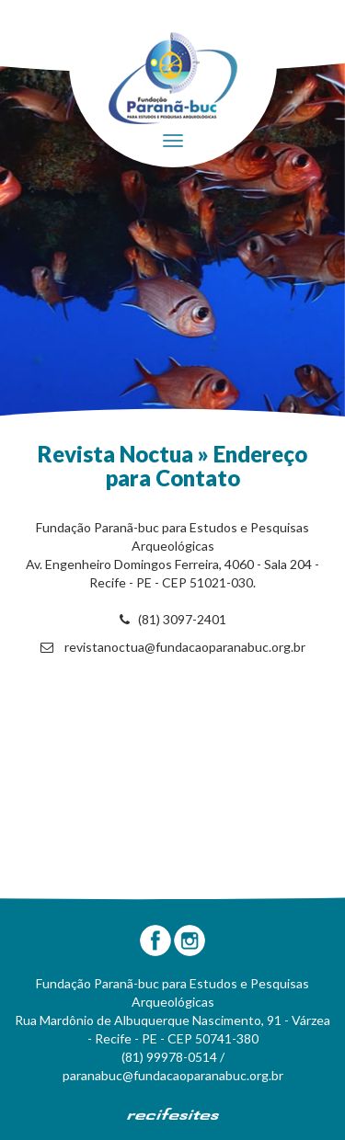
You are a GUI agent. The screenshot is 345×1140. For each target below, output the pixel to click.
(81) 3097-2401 (173, 619)
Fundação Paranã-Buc (173, 78)
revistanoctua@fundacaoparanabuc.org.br (172, 647)
